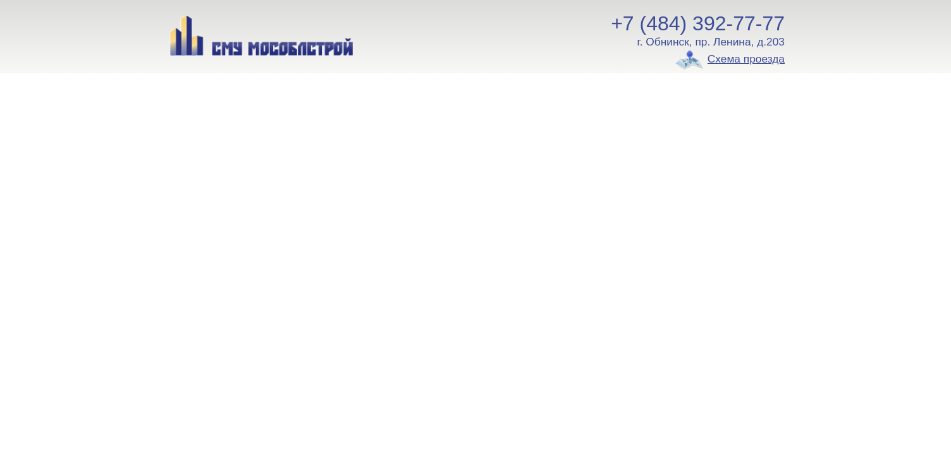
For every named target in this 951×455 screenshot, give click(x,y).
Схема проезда (746, 58)
